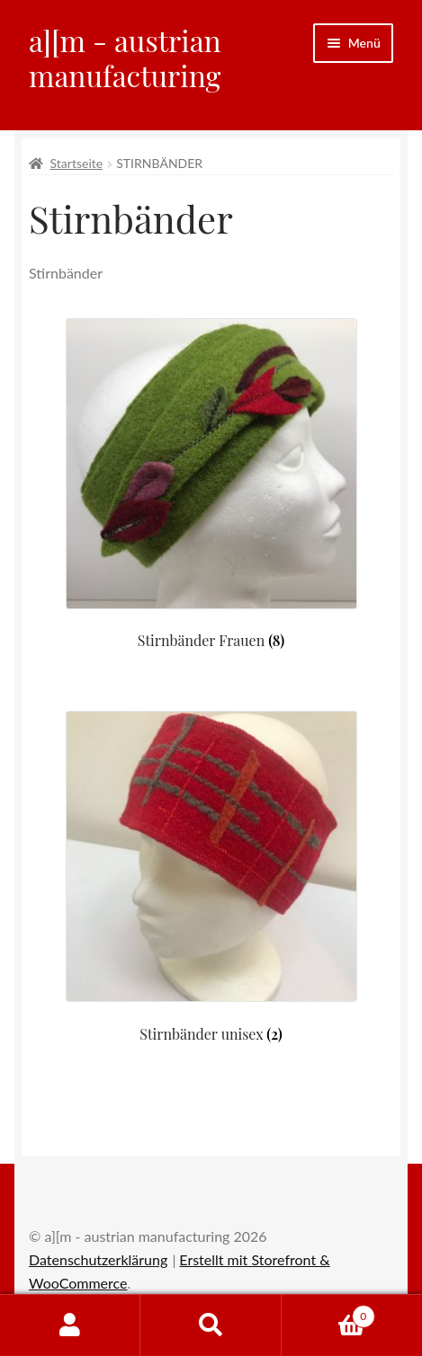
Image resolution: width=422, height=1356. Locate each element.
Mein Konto (70, 1325)
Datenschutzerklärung (98, 1259)
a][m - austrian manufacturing (125, 57)
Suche (210, 1325)
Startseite (76, 163)
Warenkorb (328, 1313)
